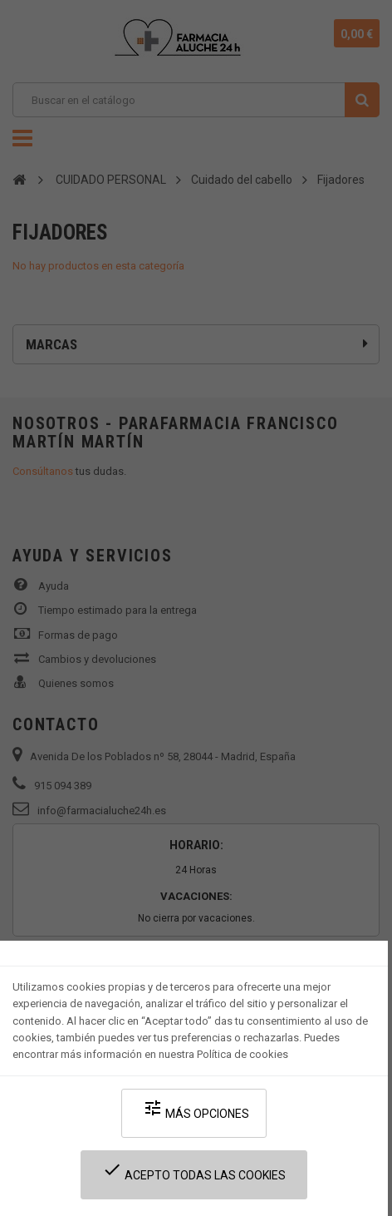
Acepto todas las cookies (194, 1170)
